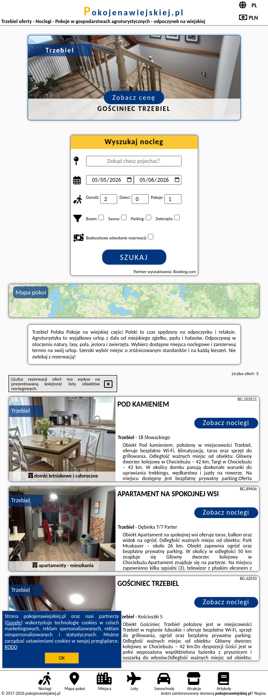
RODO (11, 647)
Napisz (260, 693)
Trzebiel (20, 410)
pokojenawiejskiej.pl (134, 12)
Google (13, 623)
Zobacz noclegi (226, 423)
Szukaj (134, 257)
